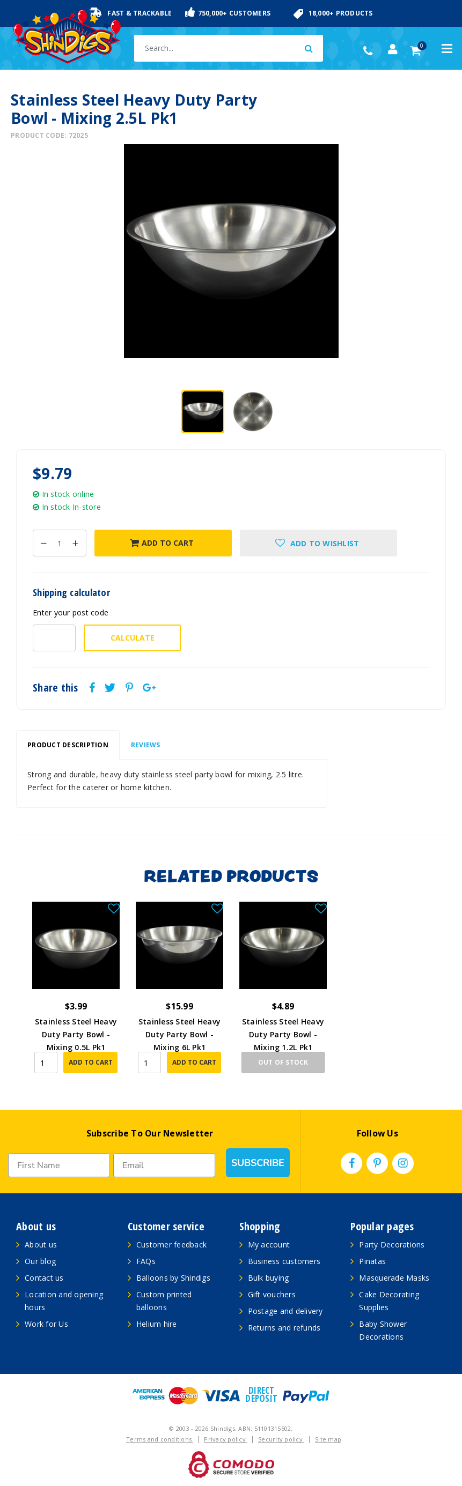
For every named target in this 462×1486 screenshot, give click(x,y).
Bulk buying (268, 1278)
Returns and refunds (284, 1327)
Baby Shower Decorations (383, 1330)
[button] (318, 543)
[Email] (164, 1165)
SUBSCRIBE (257, 1162)
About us (41, 1244)
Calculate (133, 638)
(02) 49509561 (370, 51)
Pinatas (372, 1261)
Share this (55, 687)
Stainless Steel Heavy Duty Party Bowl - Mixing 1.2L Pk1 (283, 1034)
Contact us (44, 1278)
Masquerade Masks (394, 1278)
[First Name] (59, 1165)
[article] (76, 995)
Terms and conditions (159, 1439)
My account (269, 1244)
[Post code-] (54, 638)
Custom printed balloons (164, 1300)
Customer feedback (171, 1244)
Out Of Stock (283, 1062)
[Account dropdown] (393, 49)
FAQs (146, 1261)
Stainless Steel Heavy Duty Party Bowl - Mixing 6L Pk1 (179, 1034)
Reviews (145, 744)
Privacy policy (225, 1439)
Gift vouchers (272, 1294)
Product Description (67, 744)
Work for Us (46, 1324)
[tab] (68, 745)
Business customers (284, 1261)
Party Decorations (391, 1244)
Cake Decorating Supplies (389, 1300)
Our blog (40, 1261)
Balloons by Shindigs (173, 1278)
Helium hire (156, 1324)
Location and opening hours (64, 1300)
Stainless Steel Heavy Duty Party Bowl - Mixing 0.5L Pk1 (76, 1034)
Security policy (281, 1439)
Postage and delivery (285, 1311)
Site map (328, 1439)
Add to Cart (162, 543)
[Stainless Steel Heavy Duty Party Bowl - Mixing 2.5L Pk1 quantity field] (59, 543)
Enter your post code (70, 612)
